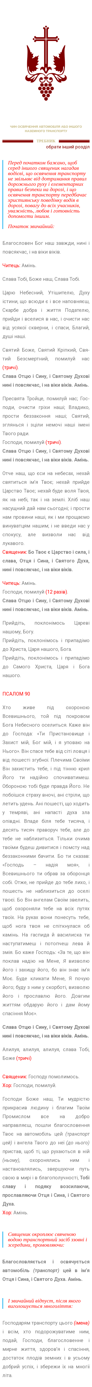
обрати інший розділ (68, 147)
